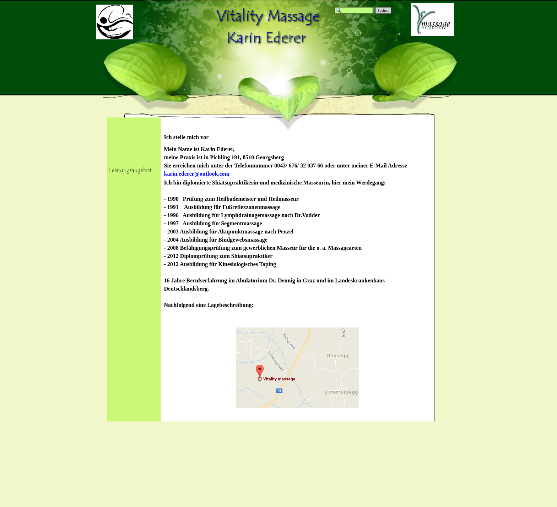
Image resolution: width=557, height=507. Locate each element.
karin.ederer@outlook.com (196, 174)
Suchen (383, 10)
